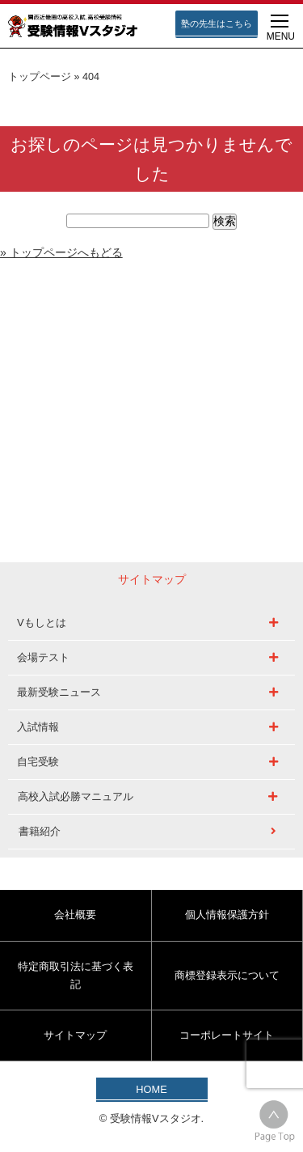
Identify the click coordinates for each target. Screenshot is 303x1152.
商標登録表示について (227, 975)
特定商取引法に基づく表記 (75, 975)
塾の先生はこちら (216, 23)
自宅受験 (38, 762)
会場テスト (43, 657)
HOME (151, 1089)
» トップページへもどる (61, 252)
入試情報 (38, 727)
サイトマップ (75, 1035)
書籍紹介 (40, 831)
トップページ (39, 77)
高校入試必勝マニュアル (75, 796)
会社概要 (75, 914)
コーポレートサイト (226, 1035)
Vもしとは (41, 622)
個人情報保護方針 (227, 914)
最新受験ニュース (59, 692)
